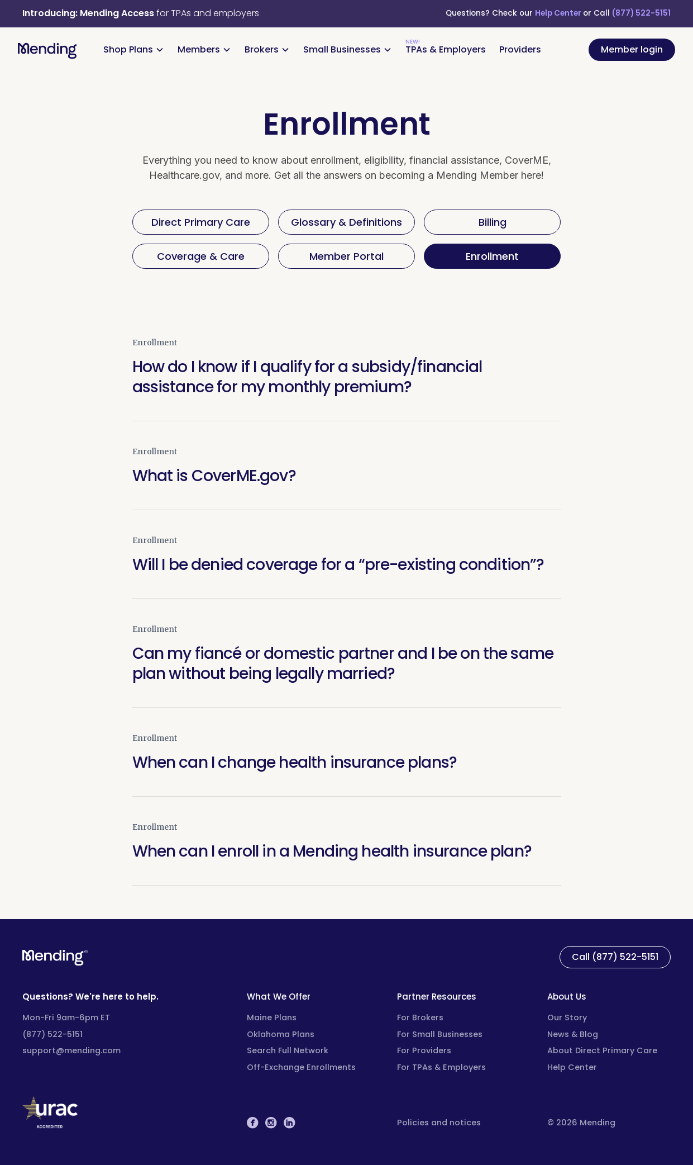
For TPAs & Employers (441, 1067)
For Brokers (420, 1017)
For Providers (424, 1050)
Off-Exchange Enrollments (301, 1067)
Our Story (567, 1017)
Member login (632, 49)
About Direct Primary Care (602, 1050)
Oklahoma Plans (280, 1034)
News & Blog (572, 1034)
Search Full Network (287, 1050)
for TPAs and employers (140, 13)
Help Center (559, 13)
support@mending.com (71, 1050)
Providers (520, 49)
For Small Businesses (439, 1034)
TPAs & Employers (445, 49)
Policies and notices (439, 1122)
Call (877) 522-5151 (615, 956)
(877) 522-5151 (641, 13)
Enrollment (154, 342)
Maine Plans (272, 1017)
